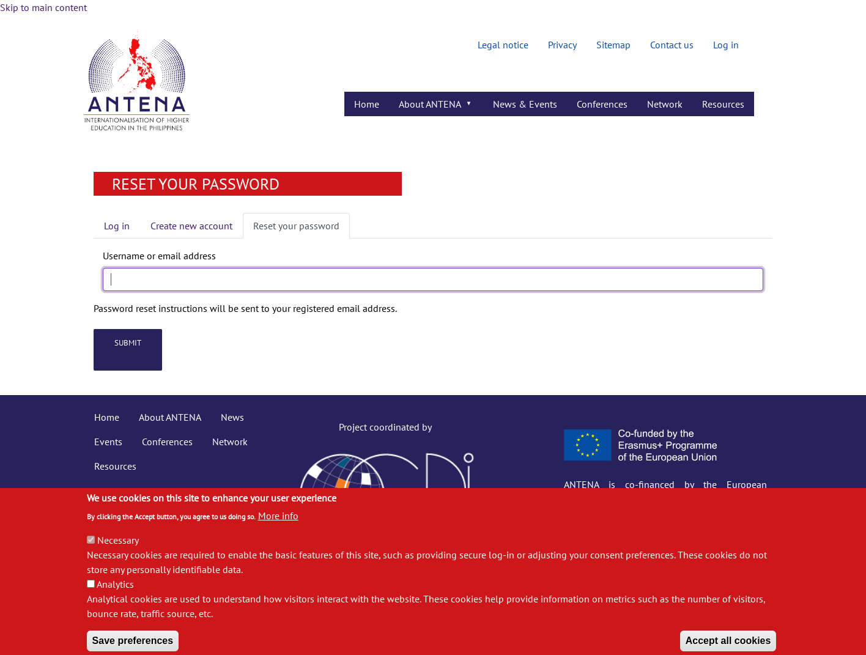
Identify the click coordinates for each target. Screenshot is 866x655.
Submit (127, 343)
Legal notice (503, 45)
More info (278, 526)
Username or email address (159, 256)
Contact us (672, 45)
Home (106, 417)
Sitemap (613, 45)
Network (230, 441)
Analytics (115, 594)
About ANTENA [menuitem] (431, 107)
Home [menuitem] (366, 104)
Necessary (118, 550)
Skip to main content (43, 7)
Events (108, 441)
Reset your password (296, 226)
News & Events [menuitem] (525, 104)
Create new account (191, 226)
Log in (726, 45)
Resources (115, 466)
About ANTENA (170, 417)
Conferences (167, 441)
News (232, 417)
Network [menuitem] (665, 104)
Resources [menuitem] (723, 104)
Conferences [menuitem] (602, 104)
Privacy (562, 45)
